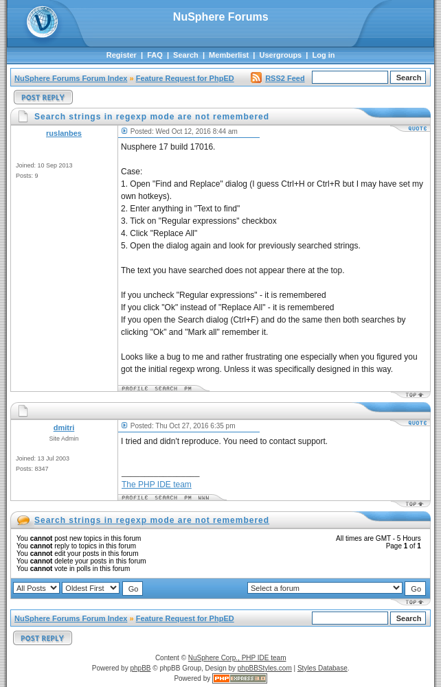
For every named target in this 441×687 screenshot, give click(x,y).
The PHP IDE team (157, 484)
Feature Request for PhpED (185, 78)
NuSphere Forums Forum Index (70, 78)
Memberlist (229, 55)
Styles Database (322, 668)
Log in (324, 55)
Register (121, 55)
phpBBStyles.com (265, 668)
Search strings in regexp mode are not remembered (151, 520)
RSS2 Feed (277, 78)
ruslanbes (64, 133)
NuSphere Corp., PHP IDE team (237, 658)
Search (186, 55)
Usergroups (281, 55)
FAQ (155, 55)
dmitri (64, 427)
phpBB (140, 668)
